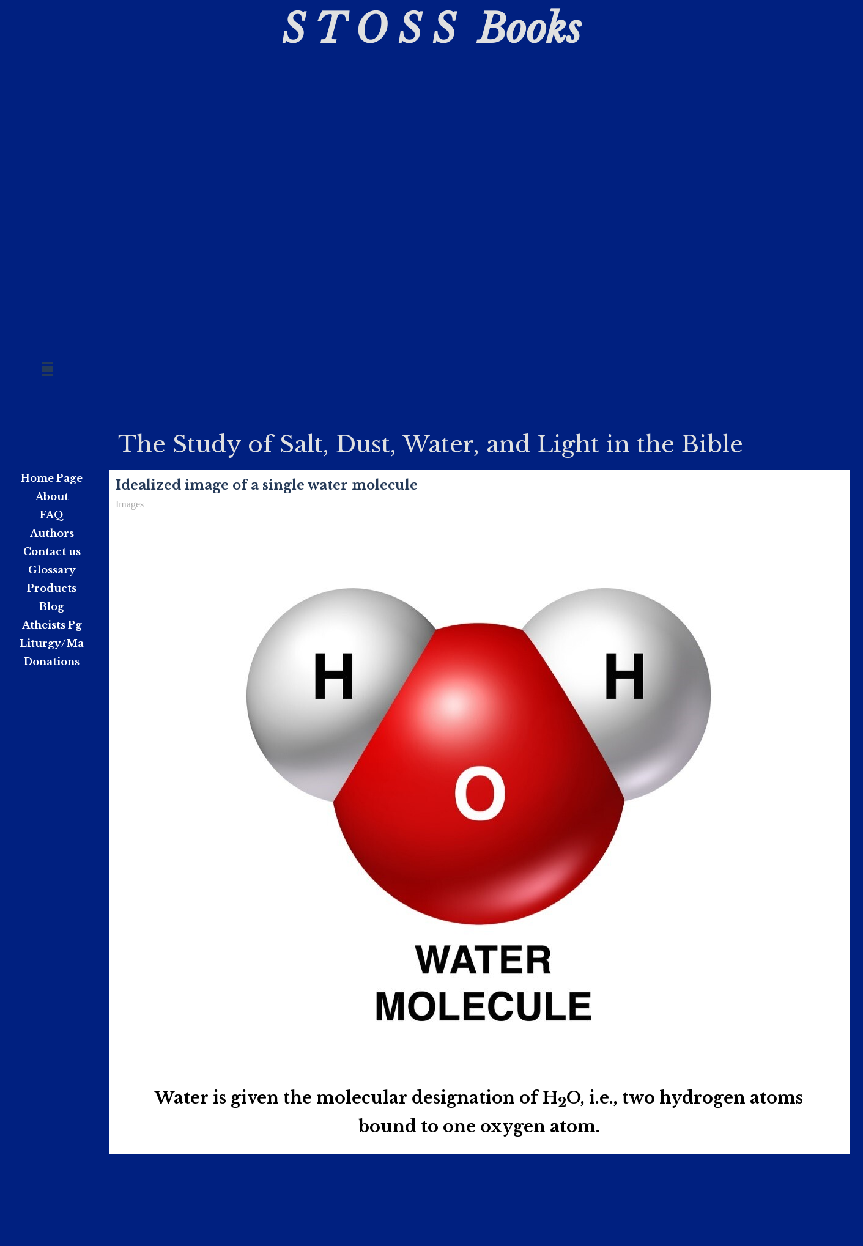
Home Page (52, 478)
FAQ (52, 515)
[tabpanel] (479, 1112)
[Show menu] (48, 366)
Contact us (52, 551)
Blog (51, 606)
